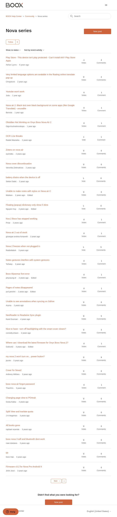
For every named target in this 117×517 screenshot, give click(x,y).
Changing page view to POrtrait (21, 397)
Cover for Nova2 (13, 370)
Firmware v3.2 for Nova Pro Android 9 (24, 466)
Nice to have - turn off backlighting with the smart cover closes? (36, 329)
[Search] (89, 16)
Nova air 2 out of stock (16, 232)
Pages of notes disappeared (19, 287)
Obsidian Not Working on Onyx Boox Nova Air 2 (28, 122)
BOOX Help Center (14, 16)
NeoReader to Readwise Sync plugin (23, 315)
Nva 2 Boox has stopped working (21, 218)
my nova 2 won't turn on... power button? (25, 356)
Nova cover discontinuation (19, 163)
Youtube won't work (15, 91)
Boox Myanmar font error (18, 273)
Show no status (13, 50)
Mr (7, 453)
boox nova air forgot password (20, 384)
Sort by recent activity (34, 50)
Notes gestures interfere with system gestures (27, 260)
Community (29, 16)
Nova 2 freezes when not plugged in (23, 246)
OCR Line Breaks (14, 136)
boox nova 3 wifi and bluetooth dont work (25, 439)
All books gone (13, 425)
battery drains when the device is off (23, 177)
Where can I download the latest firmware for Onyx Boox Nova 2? (37, 342)
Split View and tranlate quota (19, 411)
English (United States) (99, 511)
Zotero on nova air (14, 150)
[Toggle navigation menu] (106, 5)
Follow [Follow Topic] (10, 42)
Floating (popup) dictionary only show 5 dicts (27, 205)
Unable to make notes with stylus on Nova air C (28, 191)
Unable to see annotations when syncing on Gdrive (30, 301)
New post (97, 31)
